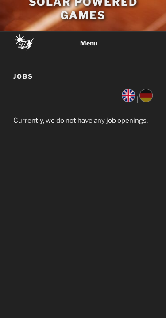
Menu (83, 43)
